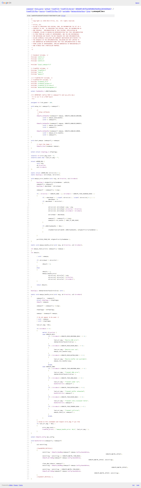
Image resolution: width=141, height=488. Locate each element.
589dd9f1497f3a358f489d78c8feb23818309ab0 (93, 9)
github (47, 9)
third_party (39, 9)
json (137, 485)
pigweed (29, 9)
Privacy (16, 485)
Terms (21, 485)
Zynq (88, 11)
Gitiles (11, 485)
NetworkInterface (78, 11)
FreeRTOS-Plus (32, 11)
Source (42, 11)
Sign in (137, 3)
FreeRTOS (55, 9)
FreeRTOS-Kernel (67, 9)
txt (133, 485)
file (63, 15)
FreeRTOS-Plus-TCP (53, 11)
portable (66, 11)
